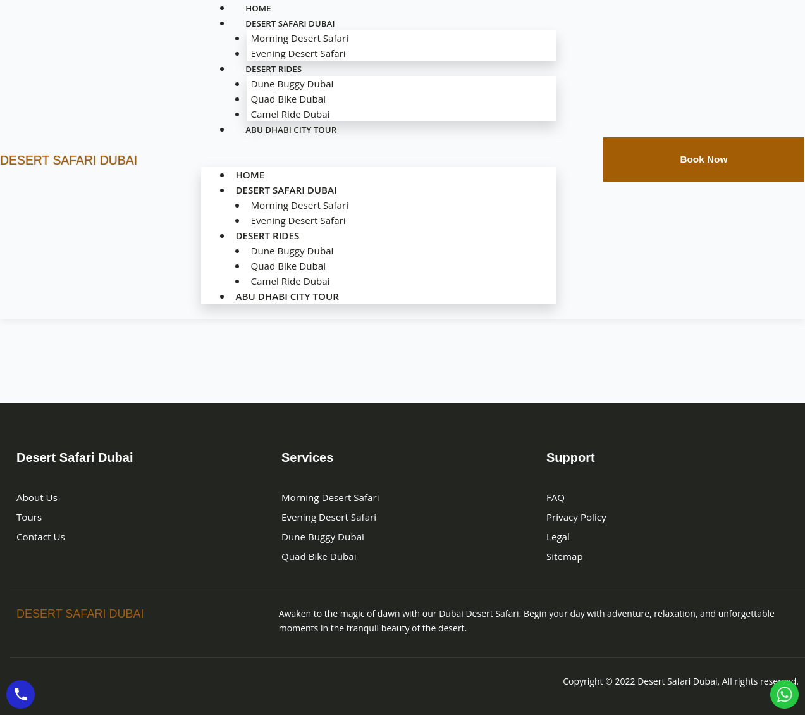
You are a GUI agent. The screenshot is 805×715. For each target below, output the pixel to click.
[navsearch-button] (574, 157)
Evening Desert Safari (297, 220)
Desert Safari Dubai (284, 190)
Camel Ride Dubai (288, 281)
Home (246, 175)
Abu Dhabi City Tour (293, 129)
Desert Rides (274, 69)
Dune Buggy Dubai (290, 83)
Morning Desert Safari (298, 38)
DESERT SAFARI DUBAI (85, 159)
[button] (378, 159)
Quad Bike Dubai (286, 99)
